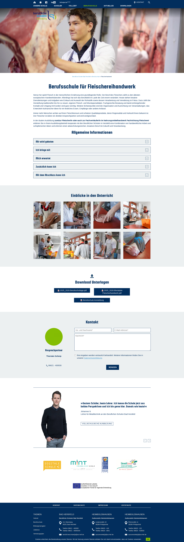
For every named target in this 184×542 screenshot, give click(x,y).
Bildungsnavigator (39, 522)
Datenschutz (79, 501)
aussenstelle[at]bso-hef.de (104, 530)
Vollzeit (73, 6)
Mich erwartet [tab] (43, 158)
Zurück (145, 433)
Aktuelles (109, 6)
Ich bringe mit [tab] (43, 149)
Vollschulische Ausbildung (97, 416)
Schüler (58, 6)
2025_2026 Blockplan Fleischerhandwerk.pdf (92, 291)
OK (148, 539)
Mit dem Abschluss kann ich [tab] (50, 175)
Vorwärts (149, 433)
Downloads (125, 6)
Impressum (103, 501)
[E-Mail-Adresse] (132, 323)
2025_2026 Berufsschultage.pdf (52, 290)
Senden (113, 360)
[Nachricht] (112, 335)
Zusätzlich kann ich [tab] (46, 166)
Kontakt (139, 2)
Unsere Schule (40, 6)
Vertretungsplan (38, 530)
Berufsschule (90, 6)
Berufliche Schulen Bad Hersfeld (81, 76)
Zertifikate (126, 501)
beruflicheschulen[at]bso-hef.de (73, 530)
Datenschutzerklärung (93, 351)
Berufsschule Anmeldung (131, 290)
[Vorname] (92, 323)
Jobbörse (36, 526)
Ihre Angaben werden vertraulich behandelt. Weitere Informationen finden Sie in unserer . (110, 349)
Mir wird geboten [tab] (45, 141)
